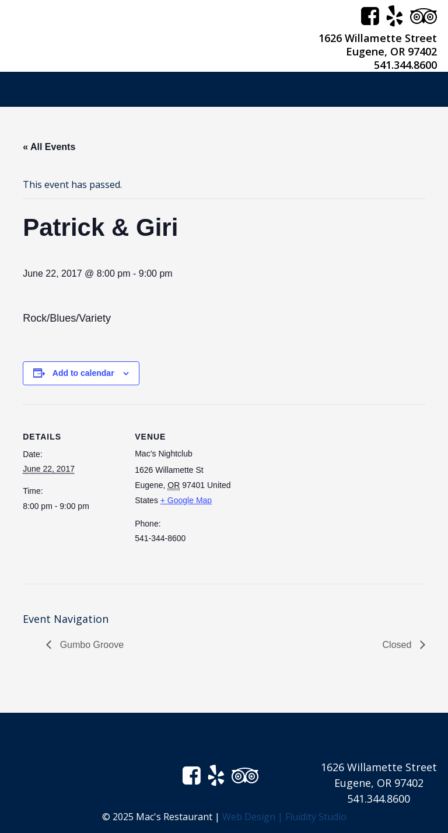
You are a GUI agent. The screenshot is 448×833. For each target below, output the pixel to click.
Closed (398, 645)
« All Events (49, 147)
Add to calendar (83, 373)
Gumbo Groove (90, 645)
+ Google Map (186, 500)
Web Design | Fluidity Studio (284, 816)
